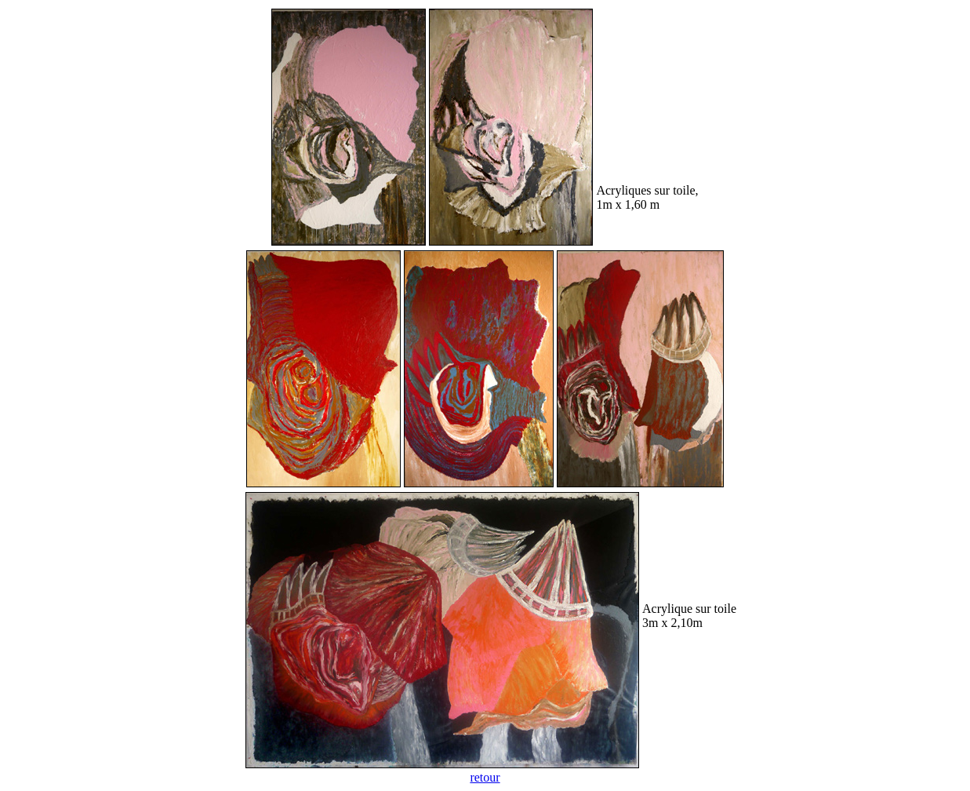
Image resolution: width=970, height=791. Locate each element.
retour (485, 777)
